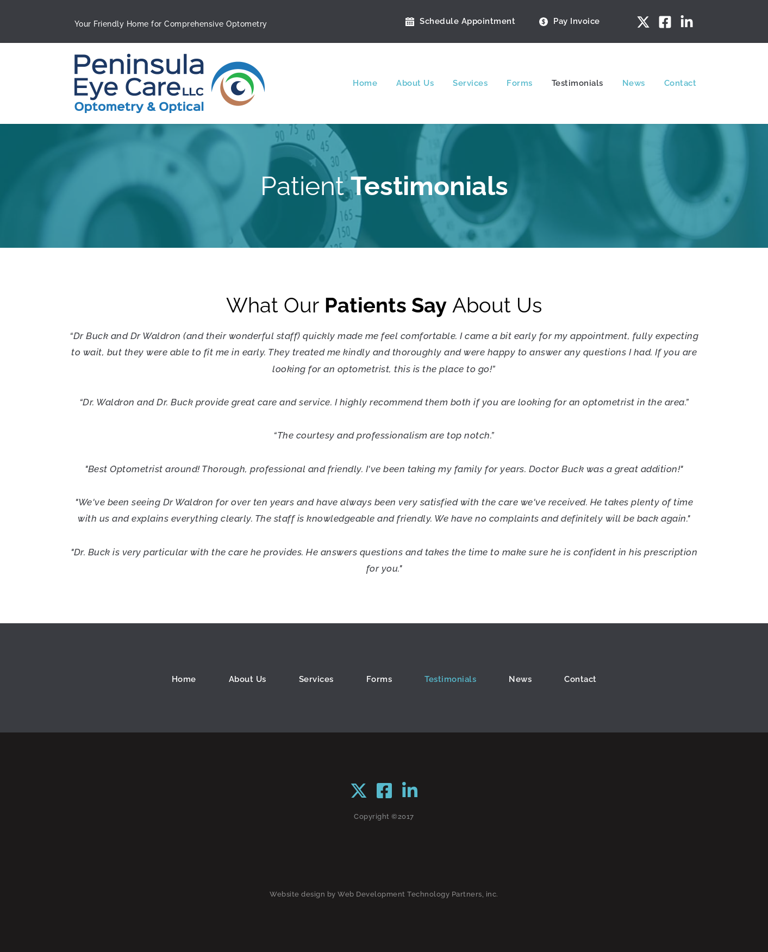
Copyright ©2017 (384, 816)
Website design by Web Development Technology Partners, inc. (384, 894)
